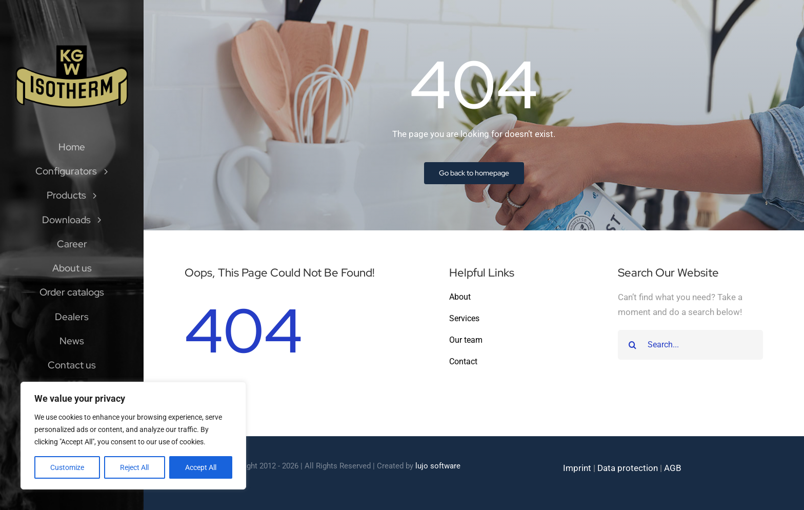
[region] (133, 435)
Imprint (577, 468)
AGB (672, 468)
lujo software (437, 465)
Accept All (200, 467)
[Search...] (690, 345)
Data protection (627, 468)
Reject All (134, 467)
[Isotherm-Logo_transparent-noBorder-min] (71, 47)
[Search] (633, 345)
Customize (67, 467)
